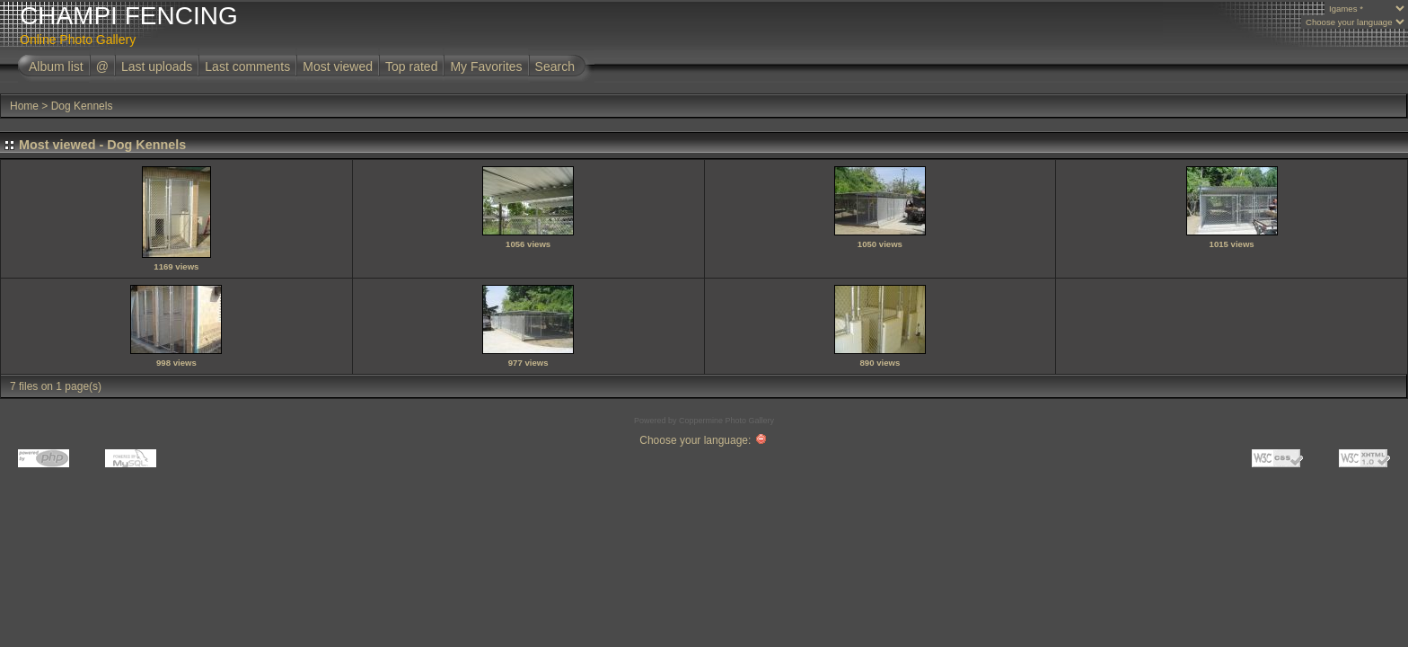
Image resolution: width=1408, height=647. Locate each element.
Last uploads (156, 66)
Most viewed (338, 66)
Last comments (247, 66)
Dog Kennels (82, 106)
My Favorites (486, 66)
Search (555, 66)
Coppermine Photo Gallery (726, 420)
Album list (56, 66)
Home (24, 106)
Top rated (411, 66)
